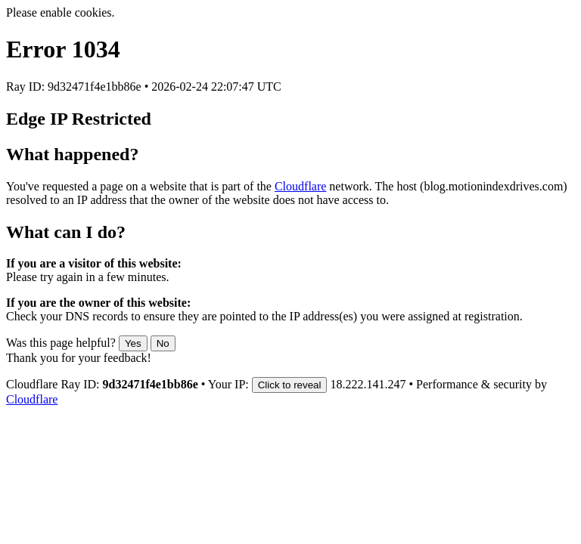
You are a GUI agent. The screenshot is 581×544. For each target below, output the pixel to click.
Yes (133, 343)
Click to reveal (290, 385)
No (163, 343)
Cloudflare (300, 186)
